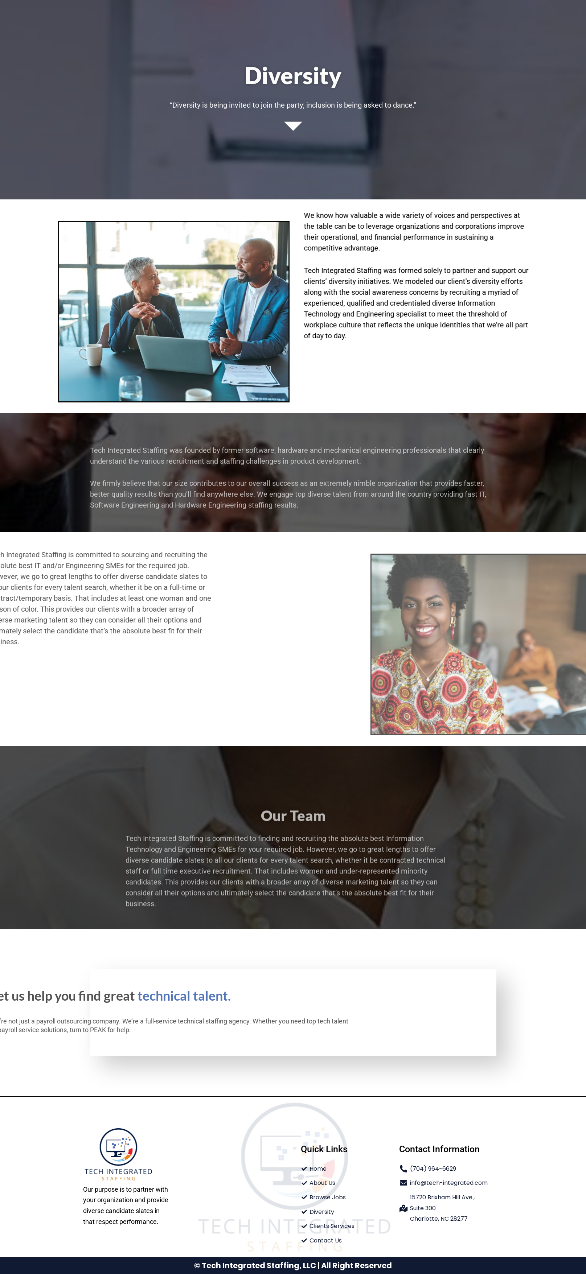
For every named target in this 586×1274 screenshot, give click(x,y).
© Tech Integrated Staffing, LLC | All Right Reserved (293, 1265)
